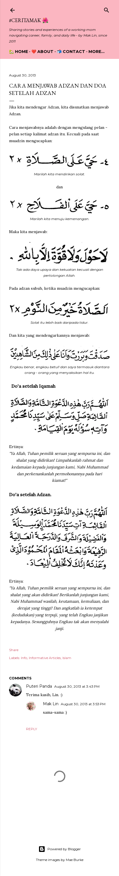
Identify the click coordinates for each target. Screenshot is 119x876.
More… (96, 51)
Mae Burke (74, 860)
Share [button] (13, 650)
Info (24, 658)
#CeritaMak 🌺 (28, 20)
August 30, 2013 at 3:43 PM (76, 686)
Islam (66, 658)
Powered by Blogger (59, 849)
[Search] (106, 8)
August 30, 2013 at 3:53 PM (83, 704)
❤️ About (42, 51)
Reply (31, 729)
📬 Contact (71, 51)
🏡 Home (18, 51)
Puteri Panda (39, 686)
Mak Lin (51, 703)
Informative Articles (45, 658)
